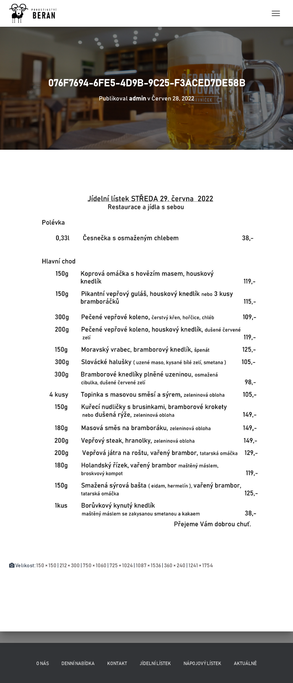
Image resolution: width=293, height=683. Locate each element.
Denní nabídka (78, 663)
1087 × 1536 (148, 565)
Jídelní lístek (155, 663)
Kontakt (117, 663)
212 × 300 (70, 565)
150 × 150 (46, 565)
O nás (42, 663)
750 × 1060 (94, 565)
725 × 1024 (121, 565)
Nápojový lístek (202, 663)
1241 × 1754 (200, 565)
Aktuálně (245, 663)
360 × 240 (174, 565)
